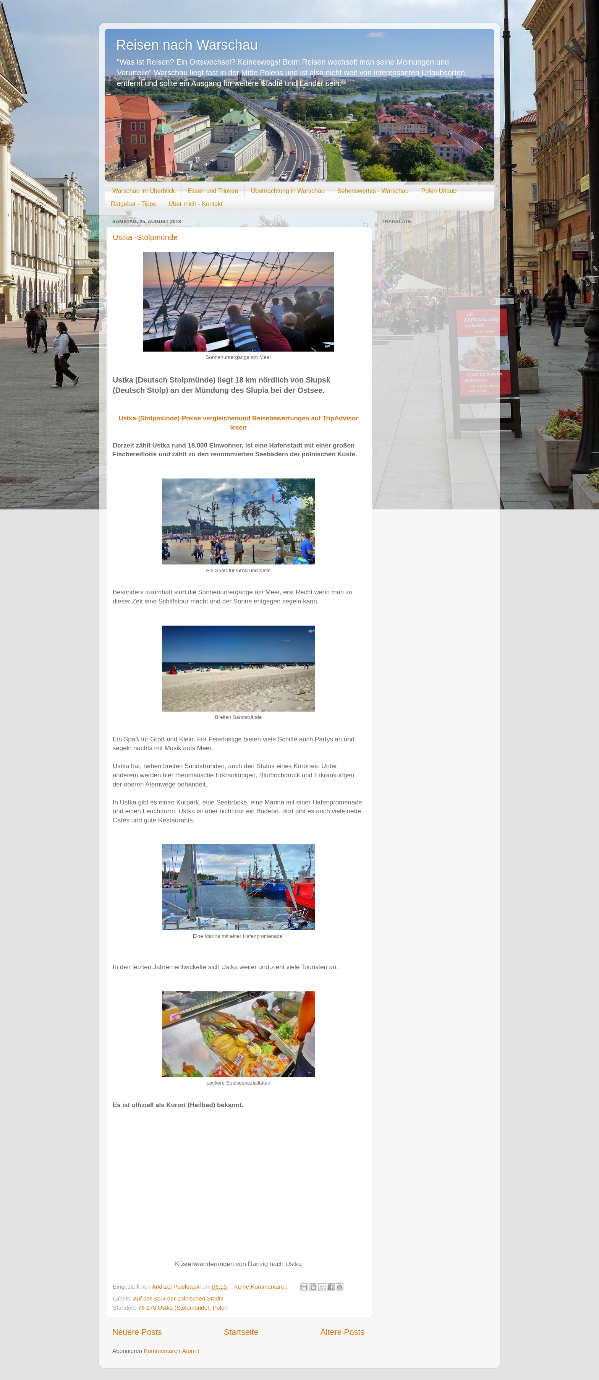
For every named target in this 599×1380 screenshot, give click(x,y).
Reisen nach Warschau (187, 45)
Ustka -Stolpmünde (145, 237)
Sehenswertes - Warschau (373, 191)
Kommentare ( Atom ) (171, 1351)
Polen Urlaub (439, 191)
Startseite (241, 1332)
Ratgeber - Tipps (133, 204)
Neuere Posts (137, 1332)
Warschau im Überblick (143, 191)
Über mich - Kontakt (195, 204)
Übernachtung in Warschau (287, 191)
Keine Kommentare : (261, 1286)
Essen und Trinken (213, 191)
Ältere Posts (342, 1332)
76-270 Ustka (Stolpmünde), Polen (183, 1307)
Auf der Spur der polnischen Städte (178, 1298)
